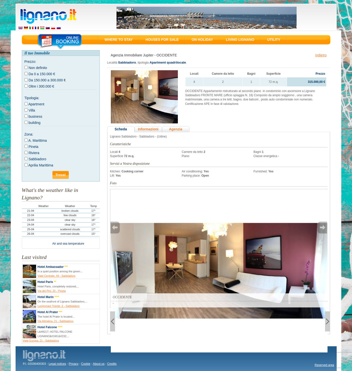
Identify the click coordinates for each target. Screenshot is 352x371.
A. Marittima (37, 140)
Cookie (85, 364)
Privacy (73, 364)
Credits (112, 364)
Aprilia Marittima (40, 165)
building (34, 123)
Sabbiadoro (37, 159)
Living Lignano (240, 40)
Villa (31, 110)
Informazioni (148, 129)
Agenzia (175, 129)
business (35, 116)
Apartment (36, 104)
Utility (273, 40)
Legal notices (57, 364)
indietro (321, 55)
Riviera (33, 153)
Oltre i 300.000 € (41, 86)
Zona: (28, 134)
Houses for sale (162, 40)
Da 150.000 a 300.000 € (47, 80)
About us (98, 364)
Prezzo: (30, 62)
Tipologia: (31, 98)
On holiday (202, 40)
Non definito (37, 68)
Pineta (33, 147)
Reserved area (324, 365)
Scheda (121, 129)
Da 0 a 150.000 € (41, 74)
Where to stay (119, 40)
